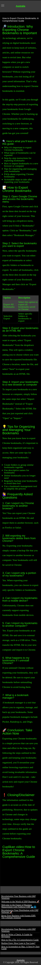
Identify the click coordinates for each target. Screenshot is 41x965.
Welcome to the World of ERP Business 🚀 (20, 901)
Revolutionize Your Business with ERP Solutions (18, 897)
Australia (20, 6)
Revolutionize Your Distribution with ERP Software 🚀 (19, 911)
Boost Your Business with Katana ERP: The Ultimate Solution (18, 916)
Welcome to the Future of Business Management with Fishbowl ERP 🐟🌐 (18, 906)
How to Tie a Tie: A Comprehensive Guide (20, 940)
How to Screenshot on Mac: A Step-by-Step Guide (20, 947)
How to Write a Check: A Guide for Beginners (16, 935)
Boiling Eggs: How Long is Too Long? (18, 943)
